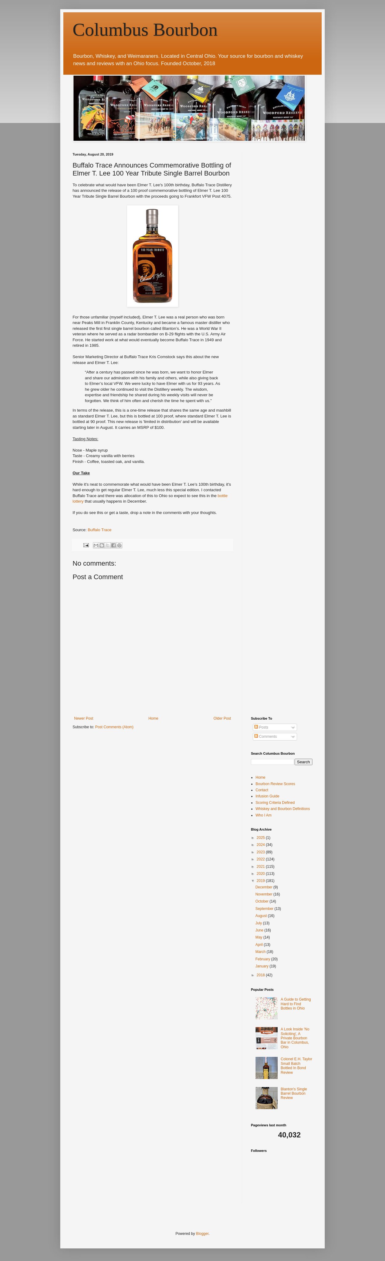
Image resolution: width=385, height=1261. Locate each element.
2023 (261, 852)
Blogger (202, 1233)
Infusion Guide (267, 796)
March (261, 952)
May (259, 937)
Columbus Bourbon (145, 29)
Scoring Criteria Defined (275, 802)
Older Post (222, 718)
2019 (261, 881)
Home (153, 718)
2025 (261, 838)
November (264, 894)
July (259, 923)
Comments (265, 736)
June (259, 930)
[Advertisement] (297, 190)
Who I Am (264, 815)
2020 (261, 874)
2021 (261, 866)
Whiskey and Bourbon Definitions (283, 809)
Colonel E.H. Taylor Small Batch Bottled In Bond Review (296, 1065)
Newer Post (83, 718)
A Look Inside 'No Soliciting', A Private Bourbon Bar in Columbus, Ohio (295, 1038)
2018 (261, 975)
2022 (261, 859)
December (264, 887)
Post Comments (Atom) (114, 727)
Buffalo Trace (99, 530)
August (261, 916)
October (262, 901)
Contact (262, 790)
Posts (261, 727)
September (264, 909)
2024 (261, 845)
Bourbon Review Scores (275, 784)
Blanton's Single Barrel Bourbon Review (294, 1093)
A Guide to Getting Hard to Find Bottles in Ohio (296, 1003)
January (262, 966)
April (259, 945)
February (263, 959)
